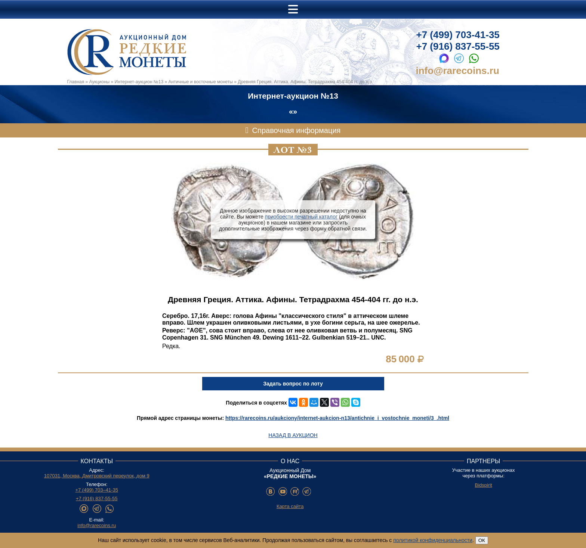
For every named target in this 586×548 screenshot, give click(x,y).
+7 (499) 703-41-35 (458, 34)
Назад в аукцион (292, 435)
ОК (481, 540)
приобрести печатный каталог (301, 217)
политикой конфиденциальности (432, 540)
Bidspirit (483, 485)
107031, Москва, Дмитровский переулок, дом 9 (96, 476)
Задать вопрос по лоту (293, 384)
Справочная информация (296, 130)
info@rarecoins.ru (457, 70)
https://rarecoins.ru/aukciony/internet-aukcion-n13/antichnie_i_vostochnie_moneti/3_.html (337, 418)
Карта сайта (290, 506)
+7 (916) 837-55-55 (458, 46)
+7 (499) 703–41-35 (96, 490)
